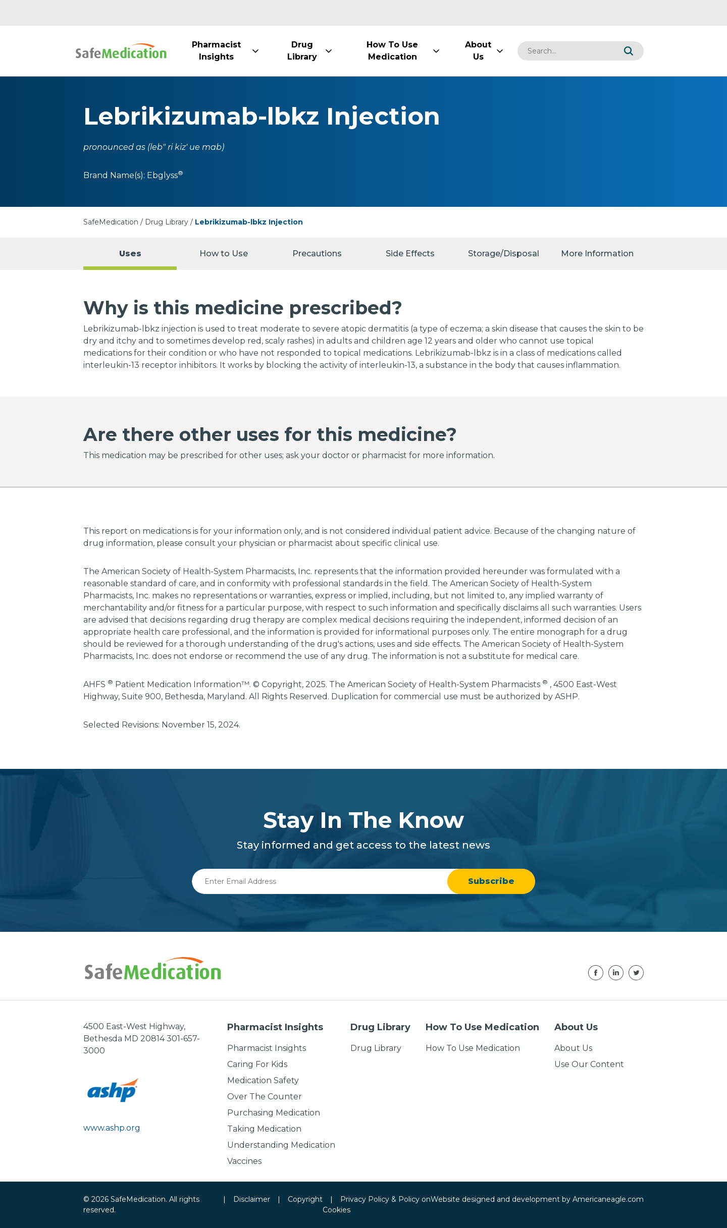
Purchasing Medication (273, 1113)
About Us (573, 1048)
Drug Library (166, 222)
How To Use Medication (473, 1048)
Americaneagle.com (608, 1199)
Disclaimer (251, 1199)
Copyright (305, 1199)
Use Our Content (589, 1064)
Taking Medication (264, 1129)
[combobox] (565, 51)
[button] (628, 51)
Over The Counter (264, 1096)
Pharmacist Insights (266, 1048)
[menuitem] (216, 51)
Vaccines (244, 1161)
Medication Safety (263, 1080)
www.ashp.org (111, 1128)
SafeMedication (110, 222)
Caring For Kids (257, 1064)
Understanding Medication (281, 1145)
